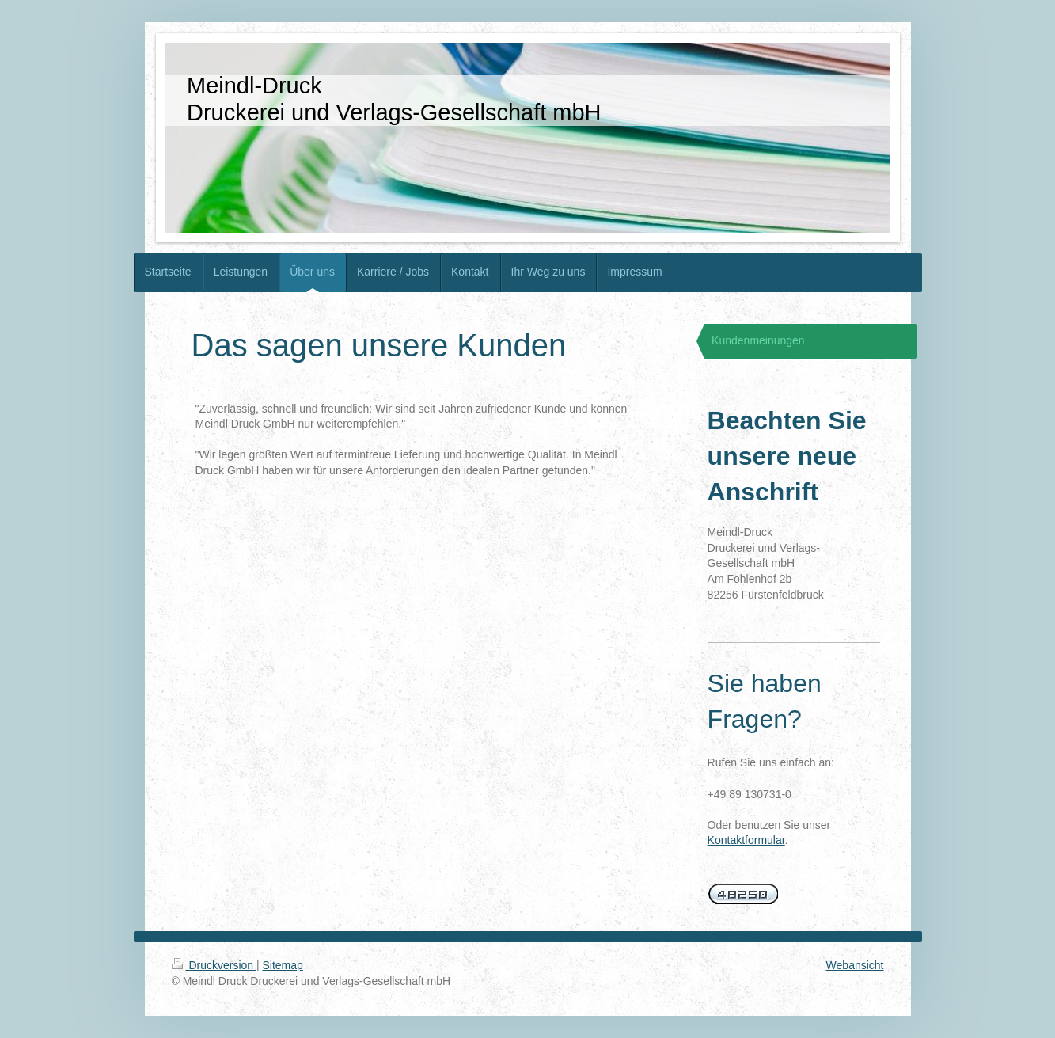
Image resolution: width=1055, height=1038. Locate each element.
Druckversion (214, 965)
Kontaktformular (746, 840)
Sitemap (283, 965)
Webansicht (855, 965)
